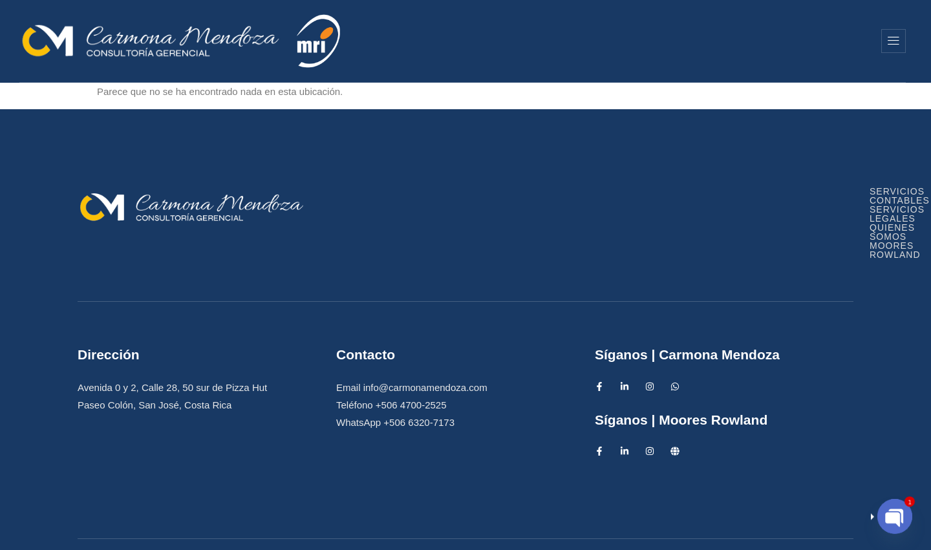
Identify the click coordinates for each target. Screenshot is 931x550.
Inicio (464, 41)
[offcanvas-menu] (893, 41)
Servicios (553, 40)
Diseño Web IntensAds (544, 529)
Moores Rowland (800, 41)
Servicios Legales (618, 202)
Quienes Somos (669, 41)
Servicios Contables (475, 202)
